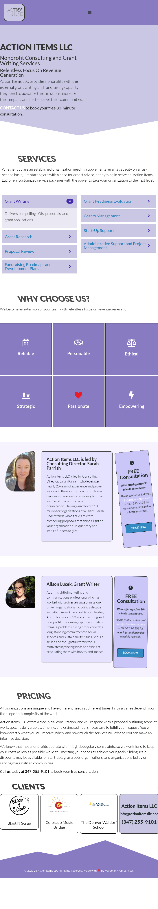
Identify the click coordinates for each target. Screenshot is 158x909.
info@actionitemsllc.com (119, 498)
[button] (90, 12)
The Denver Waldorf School (99, 825)
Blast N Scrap (19, 823)
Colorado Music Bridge (59, 825)
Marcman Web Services (119, 870)
